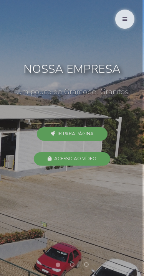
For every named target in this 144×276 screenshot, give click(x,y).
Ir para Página (72, 134)
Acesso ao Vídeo (72, 159)
